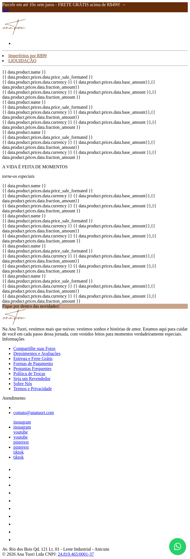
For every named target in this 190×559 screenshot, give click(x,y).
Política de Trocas (29, 373)
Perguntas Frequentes (32, 368)
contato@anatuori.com (33, 412)
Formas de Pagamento (33, 363)
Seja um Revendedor (31, 378)
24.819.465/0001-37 (76, 554)
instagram (22, 422)
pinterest (21, 442)
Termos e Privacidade (32, 388)
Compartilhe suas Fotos (34, 348)
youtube (20, 432)
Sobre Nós (22, 383)
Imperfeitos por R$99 (27, 55)
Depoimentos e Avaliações (36, 353)
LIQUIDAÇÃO (22, 60)
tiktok (18, 452)
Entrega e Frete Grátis (33, 358)
